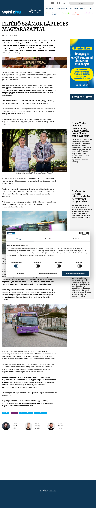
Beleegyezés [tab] (20, 239)
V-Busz (14, 413)
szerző (15, 423)
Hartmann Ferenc (26, 413)
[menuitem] (48, 9)
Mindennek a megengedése (75, 273)
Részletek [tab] (48, 239)
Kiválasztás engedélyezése (48, 273)
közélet (5, 413)
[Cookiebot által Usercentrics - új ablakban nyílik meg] (80, 233)
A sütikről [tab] (76, 239)
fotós (37, 423)
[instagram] (64, 3)
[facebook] (58, 3)
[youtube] (52, 3)
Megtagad (20, 273)
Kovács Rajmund (41, 413)
